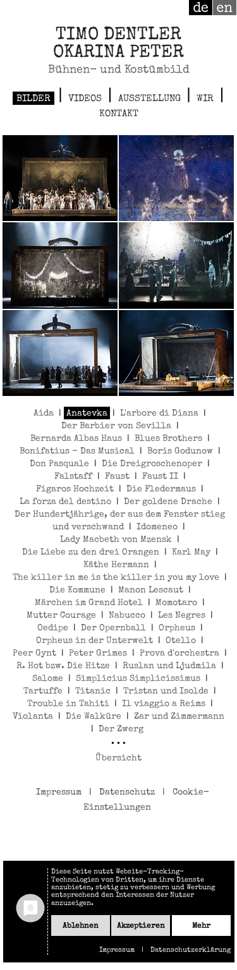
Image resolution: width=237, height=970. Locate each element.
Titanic (93, 691)
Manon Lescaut (150, 590)
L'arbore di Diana (159, 413)
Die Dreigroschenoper (152, 464)
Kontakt (118, 114)
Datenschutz (127, 792)
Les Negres (181, 615)
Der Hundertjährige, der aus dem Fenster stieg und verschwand (120, 521)
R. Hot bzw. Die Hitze (63, 666)
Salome (47, 678)
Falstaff (73, 476)
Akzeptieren (141, 926)
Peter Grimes (98, 653)
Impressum (59, 792)
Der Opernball (113, 628)
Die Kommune (77, 590)
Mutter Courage (61, 615)
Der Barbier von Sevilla (116, 426)
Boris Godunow (180, 451)
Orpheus (177, 628)
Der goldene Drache (168, 502)
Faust (117, 476)
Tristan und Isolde (166, 691)
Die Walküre (93, 716)
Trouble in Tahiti (68, 704)
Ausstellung (149, 99)
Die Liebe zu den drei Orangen (90, 552)
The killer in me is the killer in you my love (116, 577)
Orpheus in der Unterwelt (94, 641)
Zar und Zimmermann (179, 716)
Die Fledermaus (161, 489)
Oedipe (52, 628)
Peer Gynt (34, 653)
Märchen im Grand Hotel (89, 603)
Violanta (33, 716)
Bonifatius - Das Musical (77, 451)
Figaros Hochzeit (75, 489)
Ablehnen (81, 926)
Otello (181, 641)
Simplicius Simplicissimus (138, 678)
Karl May (191, 552)
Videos (85, 99)
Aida (43, 413)
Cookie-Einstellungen (146, 800)
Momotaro (176, 603)
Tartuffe (43, 691)
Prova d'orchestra (179, 653)
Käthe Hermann (116, 565)
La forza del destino (65, 502)
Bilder (33, 99)
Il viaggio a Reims (163, 704)
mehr (201, 926)
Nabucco (127, 615)
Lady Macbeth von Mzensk (116, 540)
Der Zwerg (121, 729)
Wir (205, 99)
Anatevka (86, 413)
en (225, 7)
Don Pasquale (59, 464)
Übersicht (118, 758)
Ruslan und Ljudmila (169, 666)
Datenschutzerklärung (190, 950)
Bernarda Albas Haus (76, 438)
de (201, 7)
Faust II (160, 476)
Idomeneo (157, 527)
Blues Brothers (168, 438)
